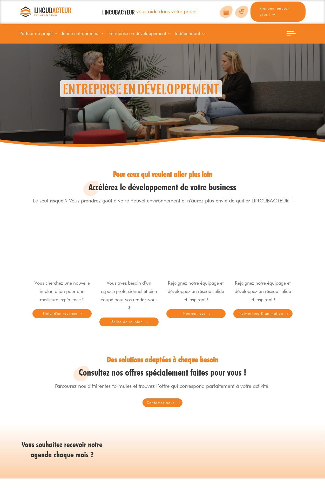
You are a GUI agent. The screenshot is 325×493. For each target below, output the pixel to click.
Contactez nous (161, 415)
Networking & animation (262, 319)
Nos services (194, 315)
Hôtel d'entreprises (61, 315)
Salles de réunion (128, 328)
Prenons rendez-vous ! (274, 11)
